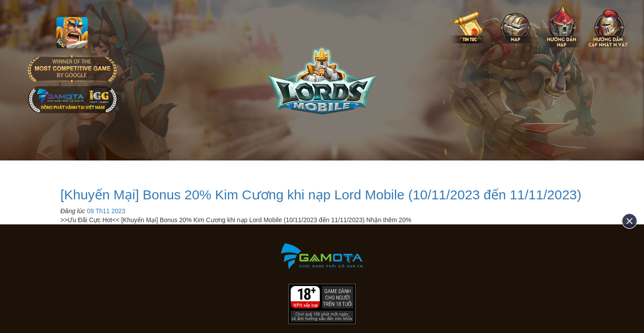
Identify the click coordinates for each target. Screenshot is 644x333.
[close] (626, 221)
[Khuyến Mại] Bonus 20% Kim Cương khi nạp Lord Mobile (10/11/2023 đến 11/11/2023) (320, 194)
